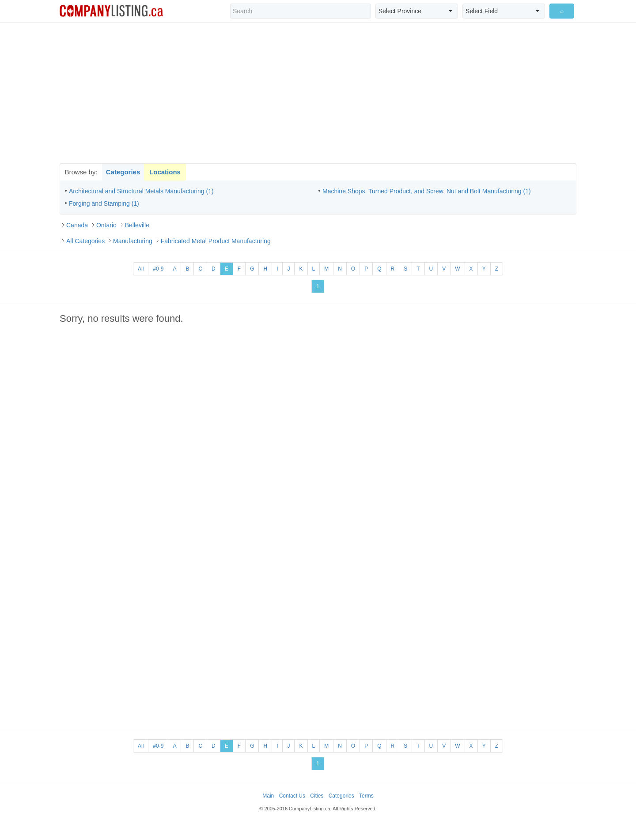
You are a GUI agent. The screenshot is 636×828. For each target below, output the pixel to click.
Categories (123, 172)
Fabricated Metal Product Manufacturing (216, 241)
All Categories (85, 241)
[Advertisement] (318, 92)
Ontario (106, 225)
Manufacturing (132, 241)
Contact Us (292, 796)
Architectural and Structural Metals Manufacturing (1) (141, 191)
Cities (316, 796)
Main (268, 796)
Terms (366, 796)
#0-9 (158, 269)
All (141, 269)
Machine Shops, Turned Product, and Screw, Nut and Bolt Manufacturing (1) (426, 191)
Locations (165, 172)
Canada (77, 225)
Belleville (137, 225)
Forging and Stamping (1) (104, 203)
